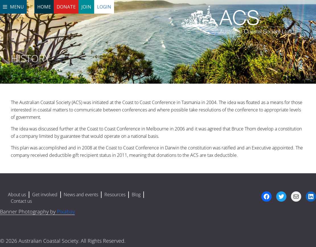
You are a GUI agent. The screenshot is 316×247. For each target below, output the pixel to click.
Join (86, 7)
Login (104, 7)
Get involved (44, 194)
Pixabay (66, 211)
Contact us (21, 201)
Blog (136, 194)
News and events (81, 194)
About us (17, 194)
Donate (66, 7)
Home (44, 7)
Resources (114, 194)
